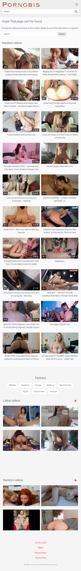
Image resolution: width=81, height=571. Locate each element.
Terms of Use (40, 558)
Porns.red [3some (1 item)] (53, 392)
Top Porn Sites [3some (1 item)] (39, 392)
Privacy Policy (40, 553)
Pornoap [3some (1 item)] (38, 385)
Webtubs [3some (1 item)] (12, 385)
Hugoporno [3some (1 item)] (25, 385)
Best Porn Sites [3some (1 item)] (65, 385)
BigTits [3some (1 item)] (25, 392)
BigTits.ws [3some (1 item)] (50, 385)
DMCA (40, 548)
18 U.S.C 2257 (40, 543)
